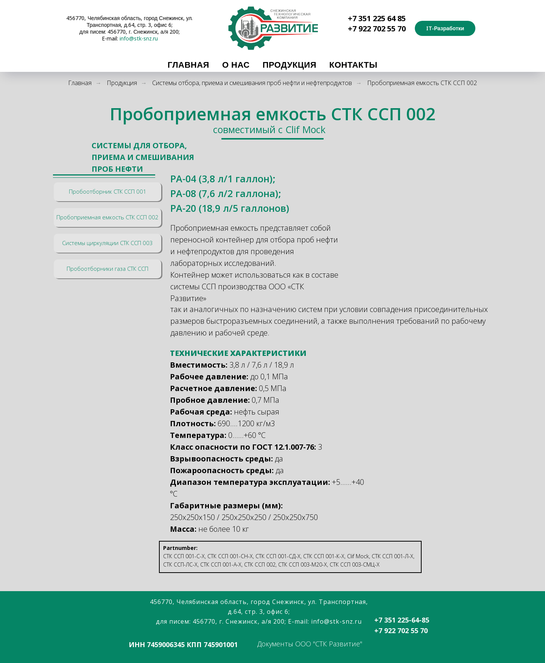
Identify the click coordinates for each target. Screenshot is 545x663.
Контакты (353, 64)
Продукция (289, 64)
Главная (188, 64)
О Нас (236, 64)
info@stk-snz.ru (139, 38)
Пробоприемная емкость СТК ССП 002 (422, 83)
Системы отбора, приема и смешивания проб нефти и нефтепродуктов (252, 83)
